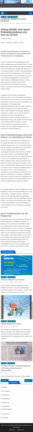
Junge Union (5, 402)
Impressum (12, 429)
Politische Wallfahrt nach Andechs (13, 280)
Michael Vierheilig (17, 282)
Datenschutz (20, 429)
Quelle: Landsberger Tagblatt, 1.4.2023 (12, 42)
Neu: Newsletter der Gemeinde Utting (29, 381)
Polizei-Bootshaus (12, 17)
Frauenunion (5, 395)
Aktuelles (3, 17)
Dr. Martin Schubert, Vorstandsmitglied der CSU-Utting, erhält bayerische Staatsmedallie (16, 368)
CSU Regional (11, 277)
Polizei (20, 145)
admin (13, 23)
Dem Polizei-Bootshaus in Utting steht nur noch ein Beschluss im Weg (6, 381)
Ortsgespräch (11, 321)
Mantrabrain (16, 427)
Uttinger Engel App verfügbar (11, 324)
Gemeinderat (6, 398)
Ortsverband (11, 363)
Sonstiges (5, 417)
